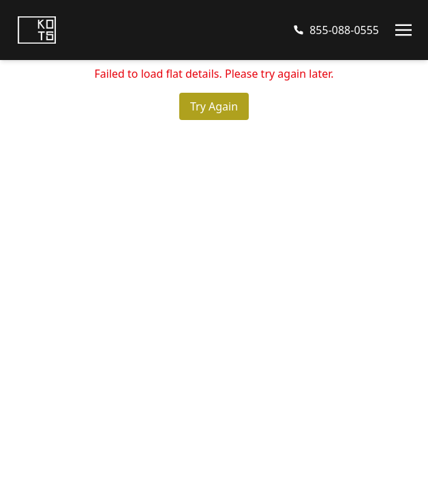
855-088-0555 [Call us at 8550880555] (344, 30)
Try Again (214, 106)
